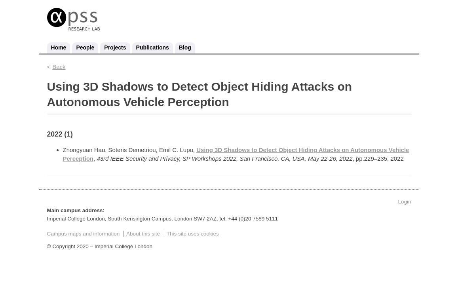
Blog (185, 47)
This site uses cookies (193, 234)
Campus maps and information (83, 234)
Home (59, 47)
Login (404, 202)
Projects (115, 47)
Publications (152, 47)
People (85, 47)
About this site (143, 234)
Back (58, 66)
